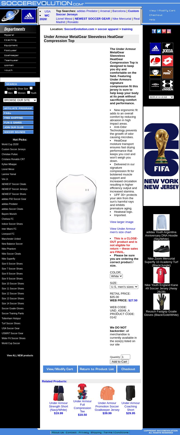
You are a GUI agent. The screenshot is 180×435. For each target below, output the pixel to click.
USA (48, 11)
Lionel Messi (64, 18)
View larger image (121, 222)
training (127, 29)
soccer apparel (108, 29)
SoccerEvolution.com (79, 29)
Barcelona (119, 11)
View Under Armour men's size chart (122, 230)
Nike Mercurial (121, 18)
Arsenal (105, 11)
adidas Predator (87, 11)
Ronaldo (72, 22)
